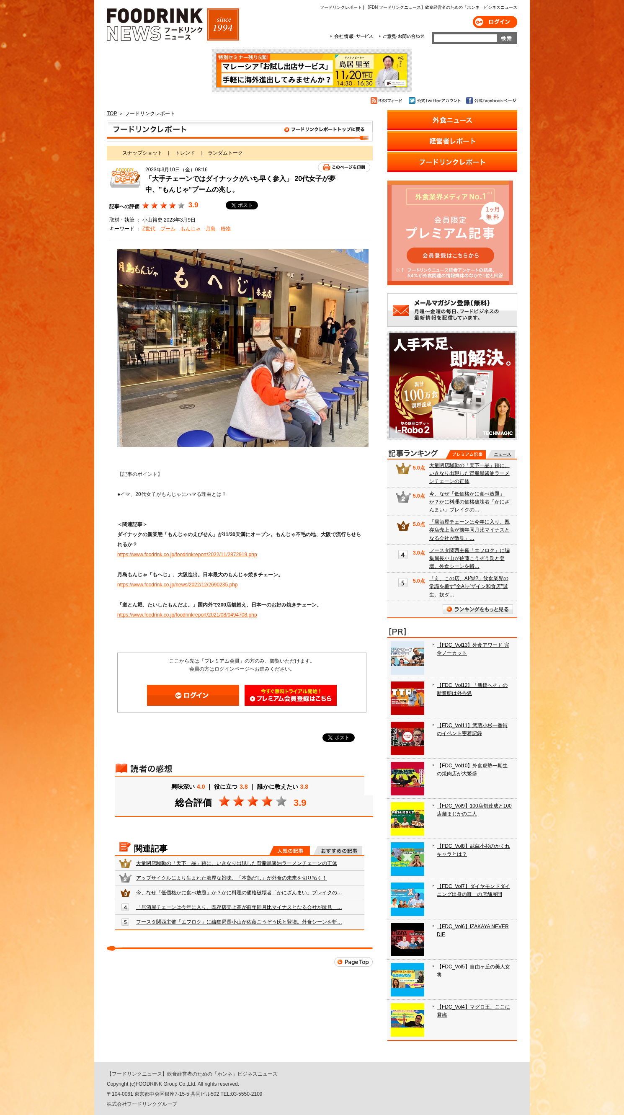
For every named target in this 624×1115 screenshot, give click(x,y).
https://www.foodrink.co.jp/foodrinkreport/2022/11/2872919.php (187, 555)
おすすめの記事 (337, 850)
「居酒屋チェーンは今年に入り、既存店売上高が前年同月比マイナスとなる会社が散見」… (239, 907)
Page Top (353, 962)
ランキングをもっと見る (478, 609)
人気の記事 (289, 850)
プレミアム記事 (466, 454)
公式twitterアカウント (435, 100)
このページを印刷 (344, 167)
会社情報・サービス (353, 36)
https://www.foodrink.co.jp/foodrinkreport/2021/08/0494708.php (187, 615)
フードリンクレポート (240, 131)
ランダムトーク (225, 153)
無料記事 (501, 454)
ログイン (495, 22)
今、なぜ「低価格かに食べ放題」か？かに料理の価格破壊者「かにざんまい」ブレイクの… (239, 893)
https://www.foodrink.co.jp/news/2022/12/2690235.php (177, 585)
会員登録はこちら (291, 695)
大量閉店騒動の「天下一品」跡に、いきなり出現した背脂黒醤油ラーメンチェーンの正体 (236, 863)
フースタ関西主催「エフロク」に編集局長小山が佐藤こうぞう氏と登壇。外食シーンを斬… (239, 922)
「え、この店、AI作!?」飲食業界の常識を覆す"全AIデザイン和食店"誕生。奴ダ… (468, 586)
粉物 (226, 229)
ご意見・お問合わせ (401, 36)
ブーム (167, 229)
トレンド (185, 153)
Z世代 (148, 229)
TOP (112, 113)
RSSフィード (388, 100)
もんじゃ (190, 229)
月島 (211, 229)
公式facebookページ (490, 100)
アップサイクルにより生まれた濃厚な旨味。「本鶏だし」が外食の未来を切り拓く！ (231, 878)
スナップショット (142, 153)
